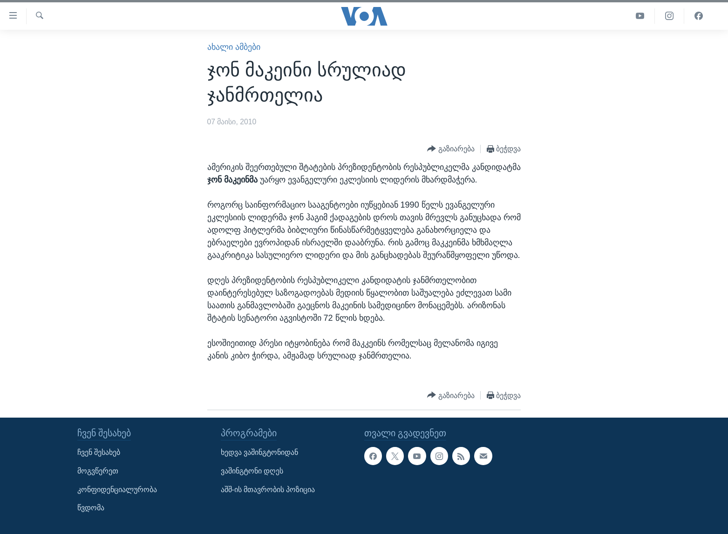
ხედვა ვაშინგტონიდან (259, 453)
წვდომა (90, 508)
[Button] (451, 149)
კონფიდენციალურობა (117, 489)
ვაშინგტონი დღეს (252, 471)
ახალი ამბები (233, 47)
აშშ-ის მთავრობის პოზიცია (268, 489)
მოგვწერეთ (97, 471)
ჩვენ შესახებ (98, 453)
